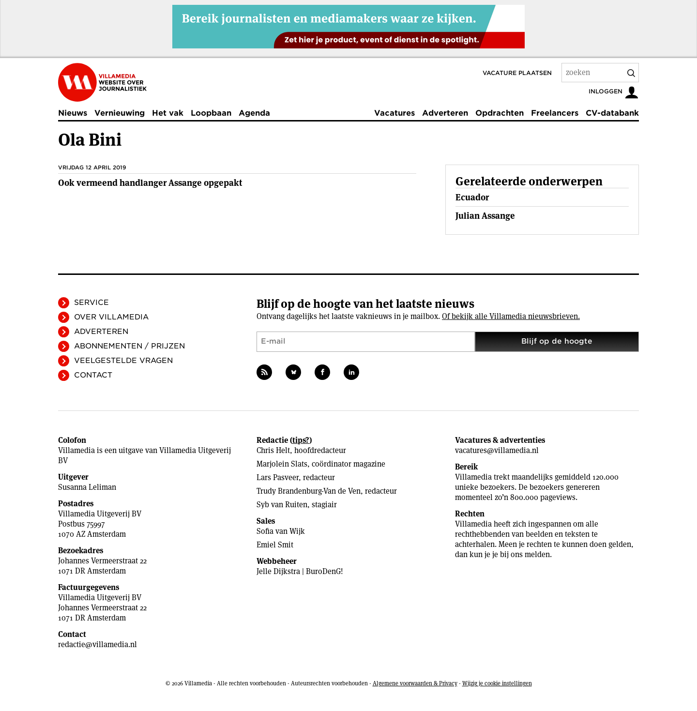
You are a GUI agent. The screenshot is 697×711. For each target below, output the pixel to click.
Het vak (167, 113)
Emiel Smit (275, 545)
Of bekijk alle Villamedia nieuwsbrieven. (511, 316)
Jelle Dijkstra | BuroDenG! (300, 571)
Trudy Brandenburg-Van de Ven (309, 491)
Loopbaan (211, 113)
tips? (300, 440)
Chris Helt (273, 450)
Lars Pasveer (278, 477)
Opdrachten (499, 113)
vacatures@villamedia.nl (497, 450)
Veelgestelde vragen (123, 360)
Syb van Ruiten (282, 504)
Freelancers (554, 113)
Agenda (254, 113)
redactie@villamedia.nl (97, 644)
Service (91, 302)
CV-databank (612, 113)
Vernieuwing (119, 113)
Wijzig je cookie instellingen (497, 683)
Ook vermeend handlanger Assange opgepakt (150, 182)
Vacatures (394, 113)
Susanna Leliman (87, 487)
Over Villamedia (111, 317)
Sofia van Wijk (281, 531)
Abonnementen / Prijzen (129, 346)
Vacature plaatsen (517, 72)
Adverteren (445, 113)
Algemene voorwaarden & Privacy (415, 683)
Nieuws (72, 113)
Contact (93, 375)
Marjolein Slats (282, 464)
